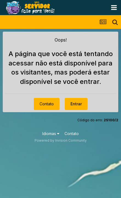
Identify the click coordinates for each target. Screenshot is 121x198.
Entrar (76, 103)
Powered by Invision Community (61, 140)
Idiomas (50, 133)
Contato (47, 103)
